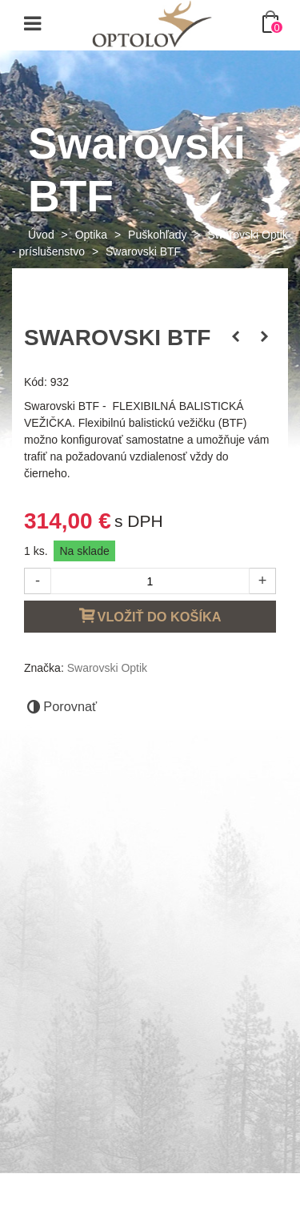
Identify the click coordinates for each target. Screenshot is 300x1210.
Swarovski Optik (107, 667)
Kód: (35, 382)
